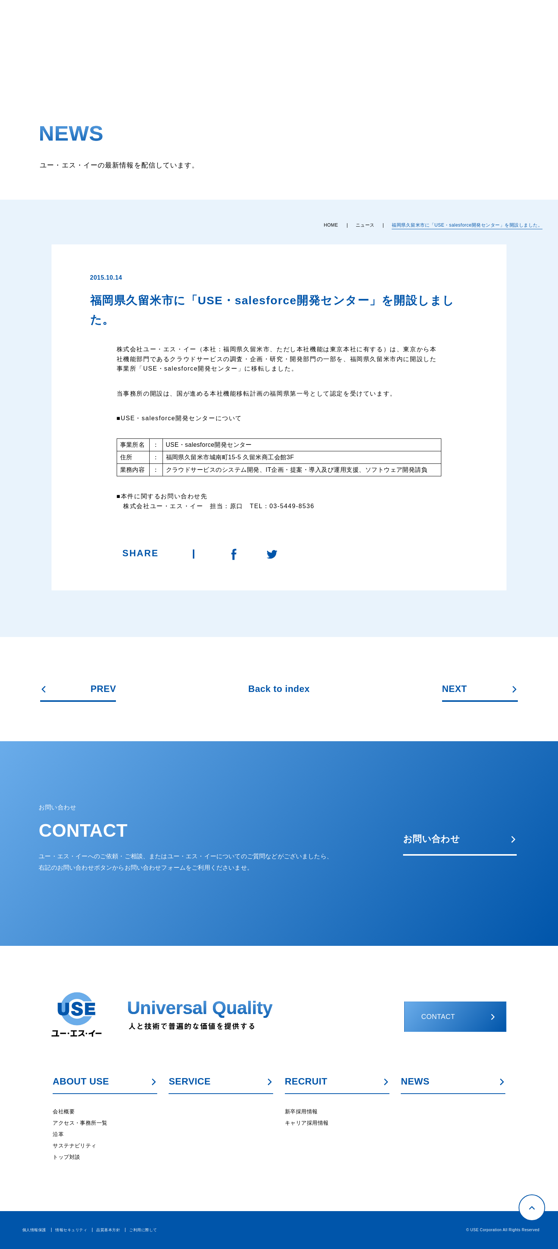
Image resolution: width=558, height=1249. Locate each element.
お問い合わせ (460, 839)
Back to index (278, 688)
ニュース (365, 225)
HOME (331, 225)
